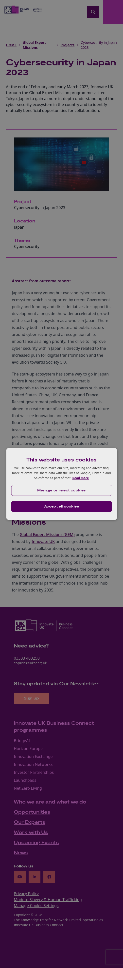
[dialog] (61, 484)
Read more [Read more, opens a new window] (80, 478)
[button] (61, 490)
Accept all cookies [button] (61, 506)
